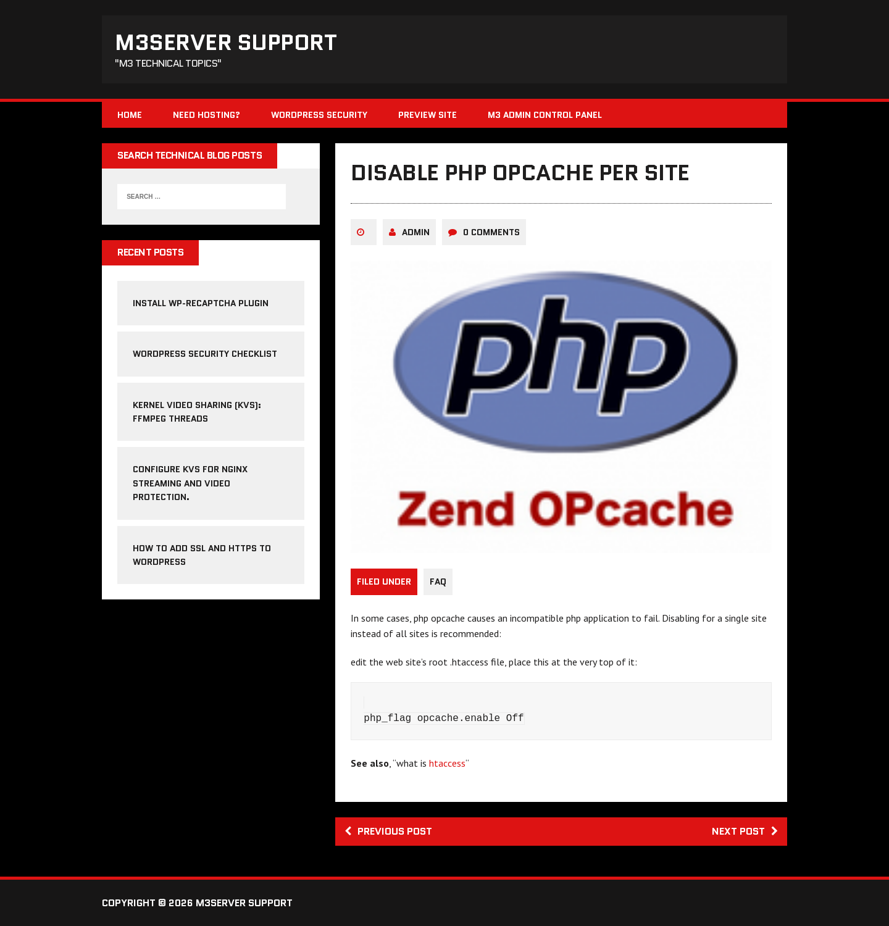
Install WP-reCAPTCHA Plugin (201, 303)
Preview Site (427, 115)
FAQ (438, 581)
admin (416, 232)
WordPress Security (319, 115)
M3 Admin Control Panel (545, 115)
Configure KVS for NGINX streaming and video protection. (190, 483)
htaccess (447, 763)
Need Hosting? (206, 115)
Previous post (388, 831)
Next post (745, 831)
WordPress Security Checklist (205, 354)
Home (129, 115)
